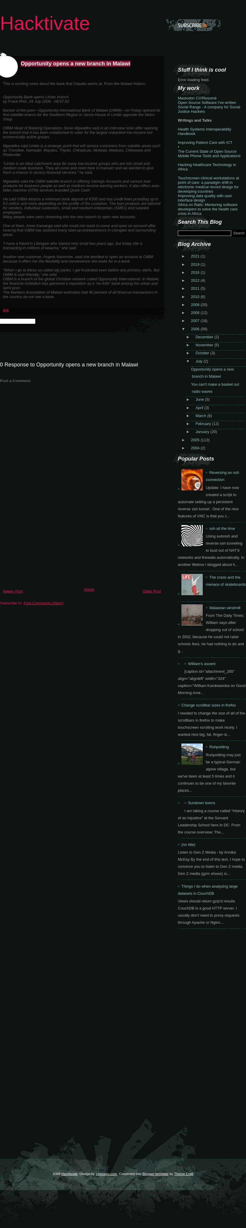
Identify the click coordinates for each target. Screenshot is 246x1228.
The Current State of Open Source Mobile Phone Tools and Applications (209, 153)
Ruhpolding (219, 747)
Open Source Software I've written (207, 102)
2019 (196, 264)
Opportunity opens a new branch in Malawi (75, 64)
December (205, 337)
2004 (196, 448)
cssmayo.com (106, 1174)
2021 (196, 256)
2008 (196, 312)
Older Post (152, 591)
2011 (196, 288)
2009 (196, 304)
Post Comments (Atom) (44, 603)
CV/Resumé (206, 98)
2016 (196, 272)
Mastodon (186, 98)
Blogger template (155, 1174)
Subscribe (193, 25)
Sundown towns (201, 803)
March (201, 415)
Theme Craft (183, 1174)
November (205, 345)
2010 (196, 296)
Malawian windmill (224, 608)
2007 (196, 320)
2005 (196, 440)
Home (89, 589)
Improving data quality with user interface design (205, 198)
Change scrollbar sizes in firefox (208, 705)
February (204, 423)
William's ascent (201, 664)
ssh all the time (222, 528)
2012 (196, 280)
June (200, 399)
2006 (196, 329)
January (203, 431)
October (203, 353)
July (200, 361)
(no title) (188, 844)
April (200, 407)
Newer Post (13, 591)
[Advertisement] (44, 543)
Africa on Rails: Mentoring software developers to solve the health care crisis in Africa (208, 209)
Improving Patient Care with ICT (205, 142)
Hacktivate (45, 23)
